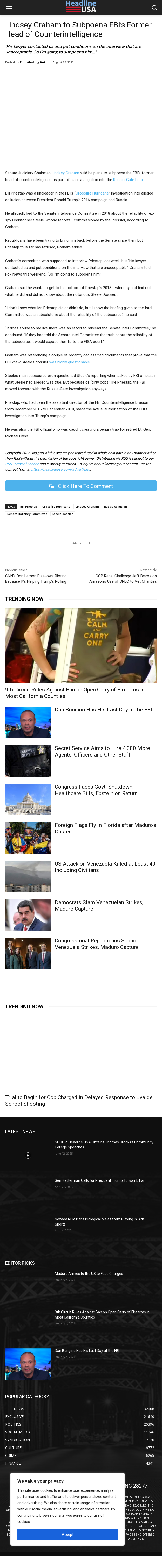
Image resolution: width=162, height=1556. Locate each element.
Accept (67, 1534)
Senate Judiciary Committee (27, 514)
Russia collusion (115, 506)
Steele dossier (62, 514)
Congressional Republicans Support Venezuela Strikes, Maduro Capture (97, 944)
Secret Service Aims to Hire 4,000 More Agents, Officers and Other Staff (102, 751)
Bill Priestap (28, 506)
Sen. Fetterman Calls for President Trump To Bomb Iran (100, 1180)
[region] (67, 1509)
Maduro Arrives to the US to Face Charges (89, 1274)
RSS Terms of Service (22, 464)
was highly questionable (69, 362)
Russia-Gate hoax (128, 179)
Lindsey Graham (65, 173)
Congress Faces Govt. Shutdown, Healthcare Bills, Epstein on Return (96, 790)
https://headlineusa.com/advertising (60, 469)
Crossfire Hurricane (92, 193)
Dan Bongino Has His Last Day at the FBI (103, 710)
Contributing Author (35, 62)
